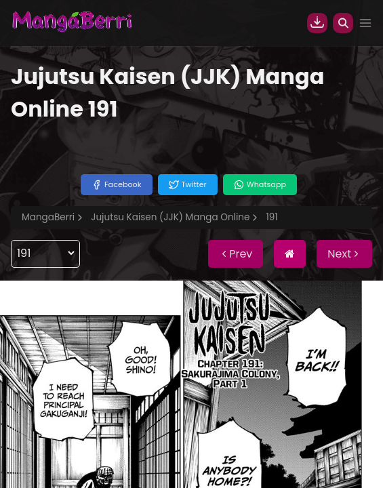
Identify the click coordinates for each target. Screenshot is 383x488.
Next (344, 254)
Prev (235, 254)
